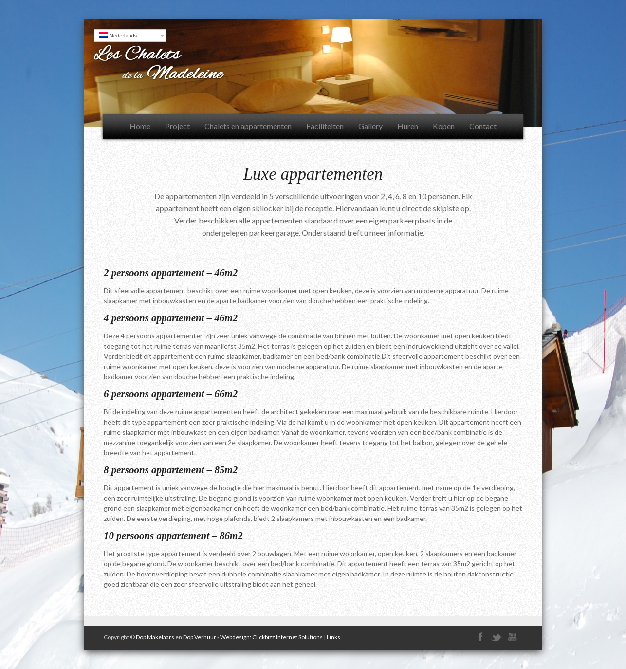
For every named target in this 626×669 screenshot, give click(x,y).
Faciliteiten (325, 125)
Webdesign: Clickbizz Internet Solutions (271, 637)
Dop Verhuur (199, 637)
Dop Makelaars (155, 637)
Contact (483, 125)
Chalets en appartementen (248, 125)
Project (177, 125)
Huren (407, 125)
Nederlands (118, 35)
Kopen (444, 125)
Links (333, 637)
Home (139, 125)
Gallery (370, 125)
